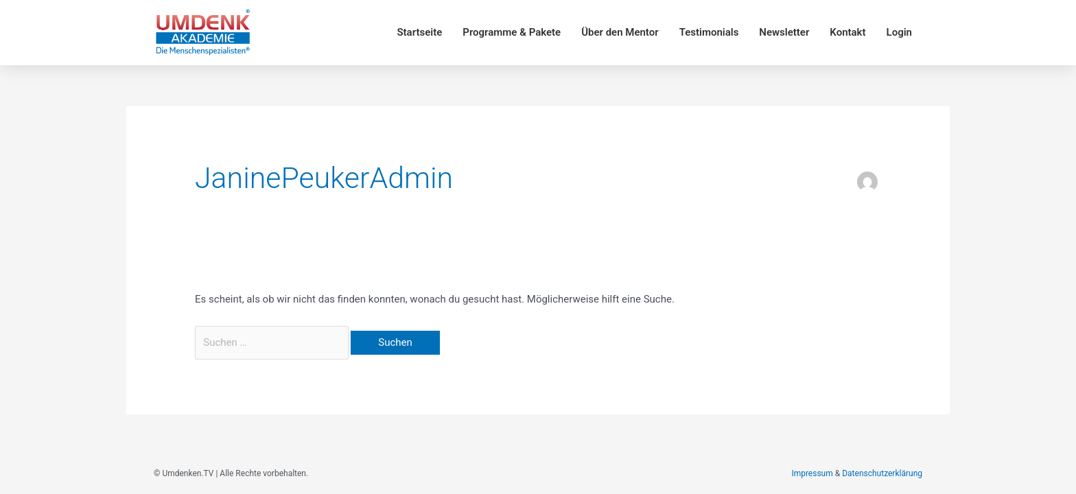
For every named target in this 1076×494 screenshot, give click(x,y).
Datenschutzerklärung (882, 473)
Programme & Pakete (512, 32)
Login (899, 32)
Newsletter (784, 32)
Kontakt (847, 32)
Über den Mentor (619, 32)
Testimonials (709, 32)
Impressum (811, 473)
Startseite (419, 32)
